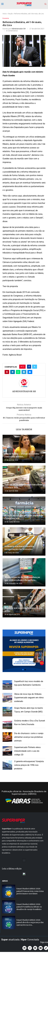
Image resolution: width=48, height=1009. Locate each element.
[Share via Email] (29, 372)
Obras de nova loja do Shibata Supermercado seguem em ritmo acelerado (29, 698)
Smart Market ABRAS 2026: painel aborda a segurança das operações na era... (30, 977)
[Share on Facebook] (29, 367)
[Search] (45, 4)
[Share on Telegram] (24, 372)
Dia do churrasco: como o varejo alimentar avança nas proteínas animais (28, 737)
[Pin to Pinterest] (7, 372)
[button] (24, 651)
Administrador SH (19, 29)
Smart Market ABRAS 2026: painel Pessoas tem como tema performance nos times (30, 945)
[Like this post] (23, 367)
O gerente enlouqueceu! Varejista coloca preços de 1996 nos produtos (29, 765)
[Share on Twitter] (34, 367)
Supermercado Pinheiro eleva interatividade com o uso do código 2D (27, 751)
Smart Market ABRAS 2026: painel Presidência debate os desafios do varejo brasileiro (29, 961)
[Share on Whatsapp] (18, 372)
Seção (10, 14)
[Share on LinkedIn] (12, 372)
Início (5, 14)
